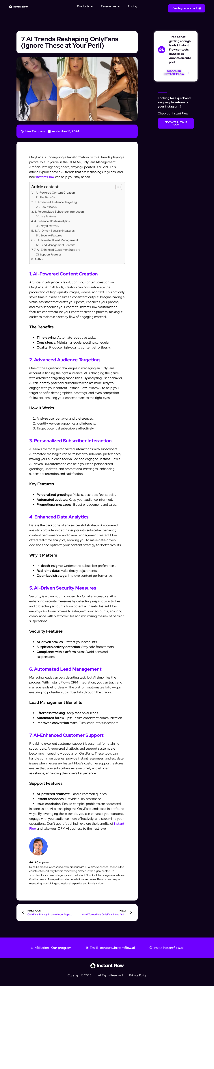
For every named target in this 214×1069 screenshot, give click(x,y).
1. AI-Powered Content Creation (54, 192)
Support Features (51, 254)
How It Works (48, 207)
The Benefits (48, 197)
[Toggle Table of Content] (117, 187)
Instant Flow (45, 177)
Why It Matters (49, 226)
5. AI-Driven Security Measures (54, 231)
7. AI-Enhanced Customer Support (57, 250)
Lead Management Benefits (57, 245)
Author (39, 259)
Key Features (48, 216)
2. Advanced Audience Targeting (55, 202)
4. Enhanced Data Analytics (52, 221)
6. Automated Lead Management (56, 240)
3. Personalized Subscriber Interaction (59, 212)
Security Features (51, 235)
